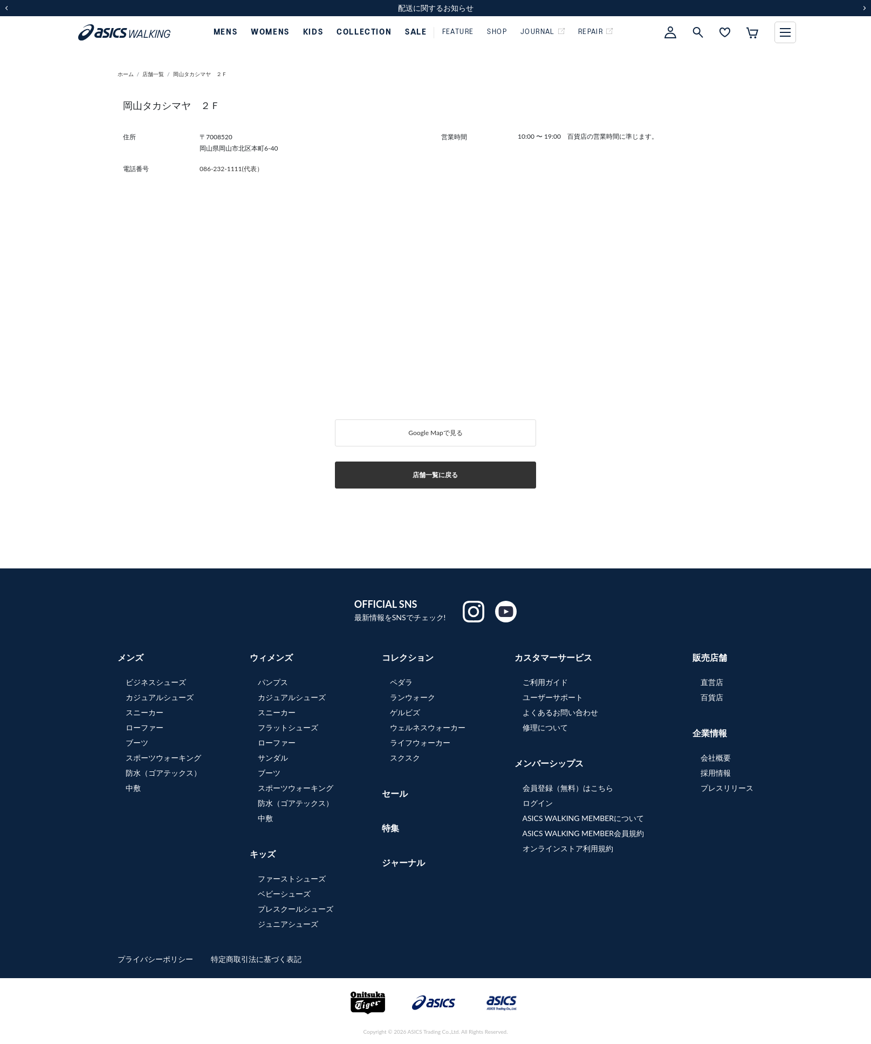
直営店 (712, 682)
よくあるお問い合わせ (560, 712)
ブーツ (137, 742)
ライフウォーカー (420, 742)
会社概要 (716, 757)
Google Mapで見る (435, 433)
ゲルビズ (405, 712)
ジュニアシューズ (288, 923)
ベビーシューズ (284, 893)
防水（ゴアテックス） (163, 772)
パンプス (273, 682)
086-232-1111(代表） (231, 169)
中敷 (133, 787)
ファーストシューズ (292, 878)
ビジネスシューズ (156, 682)
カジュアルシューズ (160, 697)
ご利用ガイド (545, 682)
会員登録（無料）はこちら (568, 787)
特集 (390, 828)
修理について (545, 727)
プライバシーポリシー (156, 959)
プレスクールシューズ (295, 908)
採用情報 (716, 772)
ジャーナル (403, 862)
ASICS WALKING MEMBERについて (583, 818)
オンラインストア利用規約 (568, 848)
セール (395, 793)
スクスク (405, 757)
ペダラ (401, 682)
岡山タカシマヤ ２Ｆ (200, 74)
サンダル (273, 757)
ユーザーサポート (553, 697)
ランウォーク (412, 697)
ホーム (126, 74)
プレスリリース (727, 787)
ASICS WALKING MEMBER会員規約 (583, 833)
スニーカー (144, 712)
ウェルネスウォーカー (427, 727)
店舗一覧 (153, 74)
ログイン (538, 803)
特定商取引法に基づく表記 (256, 959)
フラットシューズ (288, 727)
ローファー (144, 727)
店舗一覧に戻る (435, 475)
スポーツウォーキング (163, 757)
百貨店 (712, 697)
